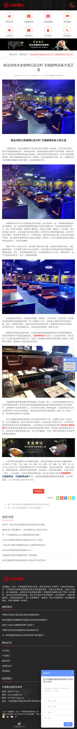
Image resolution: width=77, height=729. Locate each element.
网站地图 (31, 714)
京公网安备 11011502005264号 (14, 714)
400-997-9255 (13, 692)
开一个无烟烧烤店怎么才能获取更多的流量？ (21, 535)
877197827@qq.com (16, 698)
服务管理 (6, 661)
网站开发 (39, 714)
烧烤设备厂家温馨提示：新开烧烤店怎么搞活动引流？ (25, 530)
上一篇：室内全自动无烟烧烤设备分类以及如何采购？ (27, 504)
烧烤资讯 (23, 54)
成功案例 (6, 671)
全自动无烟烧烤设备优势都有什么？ (17, 550)
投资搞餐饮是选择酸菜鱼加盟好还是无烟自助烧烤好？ (25, 620)
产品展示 (6, 656)
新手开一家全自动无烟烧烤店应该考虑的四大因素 (23, 525)
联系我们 (7, 678)
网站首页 (13, 54)
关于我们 (6, 651)
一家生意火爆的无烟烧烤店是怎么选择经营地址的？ (24, 545)
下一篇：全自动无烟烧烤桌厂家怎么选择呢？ (23, 508)
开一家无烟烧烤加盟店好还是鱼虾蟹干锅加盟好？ (23, 635)
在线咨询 (38, 491)
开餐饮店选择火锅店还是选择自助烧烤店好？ (21, 615)
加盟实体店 (7, 666)
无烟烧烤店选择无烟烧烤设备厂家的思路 (19, 555)
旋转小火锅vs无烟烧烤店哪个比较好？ (18, 625)
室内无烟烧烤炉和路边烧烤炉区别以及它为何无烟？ (24, 560)
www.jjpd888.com (15, 695)
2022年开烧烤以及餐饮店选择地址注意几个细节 (22, 540)
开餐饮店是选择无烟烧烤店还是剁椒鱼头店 (20, 630)
